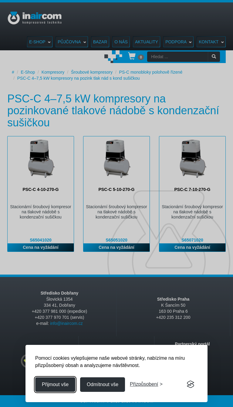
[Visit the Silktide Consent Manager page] (190, 384)
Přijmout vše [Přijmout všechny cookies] (55, 384)
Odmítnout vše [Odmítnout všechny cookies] (102, 384)
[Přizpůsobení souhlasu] (146, 384)
